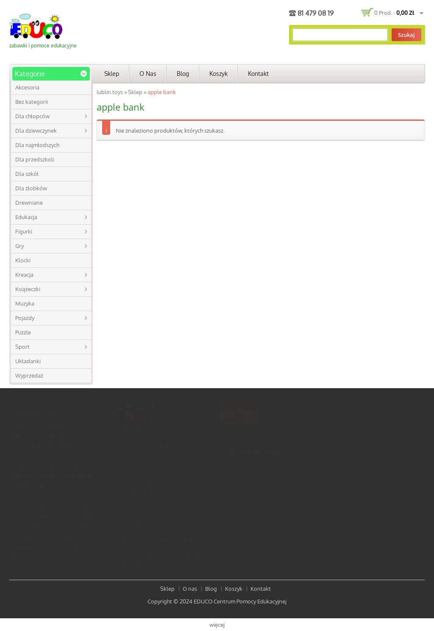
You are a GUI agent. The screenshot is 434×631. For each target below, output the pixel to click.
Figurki (23, 231)
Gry (19, 245)
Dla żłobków (31, 188)
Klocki (23, 260)
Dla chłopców (32, 116)
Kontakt (258, 73)
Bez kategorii (31, 101)
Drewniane (29, 202)
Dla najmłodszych (37, 145)
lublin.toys (110, 92)
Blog (183, 73)
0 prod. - (394, 12)
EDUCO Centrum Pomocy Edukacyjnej (240, 601)
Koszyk (218, 73)
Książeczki (27, 289)
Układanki (28, 361)
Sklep (111, 73)
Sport (22, 346)
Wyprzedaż (29, 375)
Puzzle (23, 332)
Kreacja (24, 274)
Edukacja (26, 217)
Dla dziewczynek (36, 130)
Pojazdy (24, 317)
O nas (147, 73)
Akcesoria (27, 87)
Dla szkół (27, 173)
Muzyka (24, 303)
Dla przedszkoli (34, 159)
